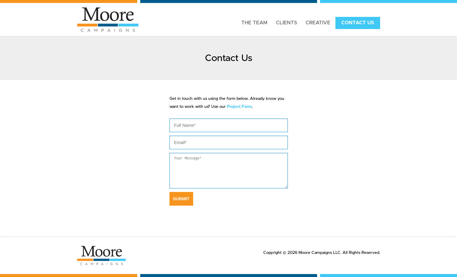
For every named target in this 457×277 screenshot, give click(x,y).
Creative (318, 22)
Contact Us (357, 22)
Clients (286, 22)
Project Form (239, 107)
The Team (254, 22)
